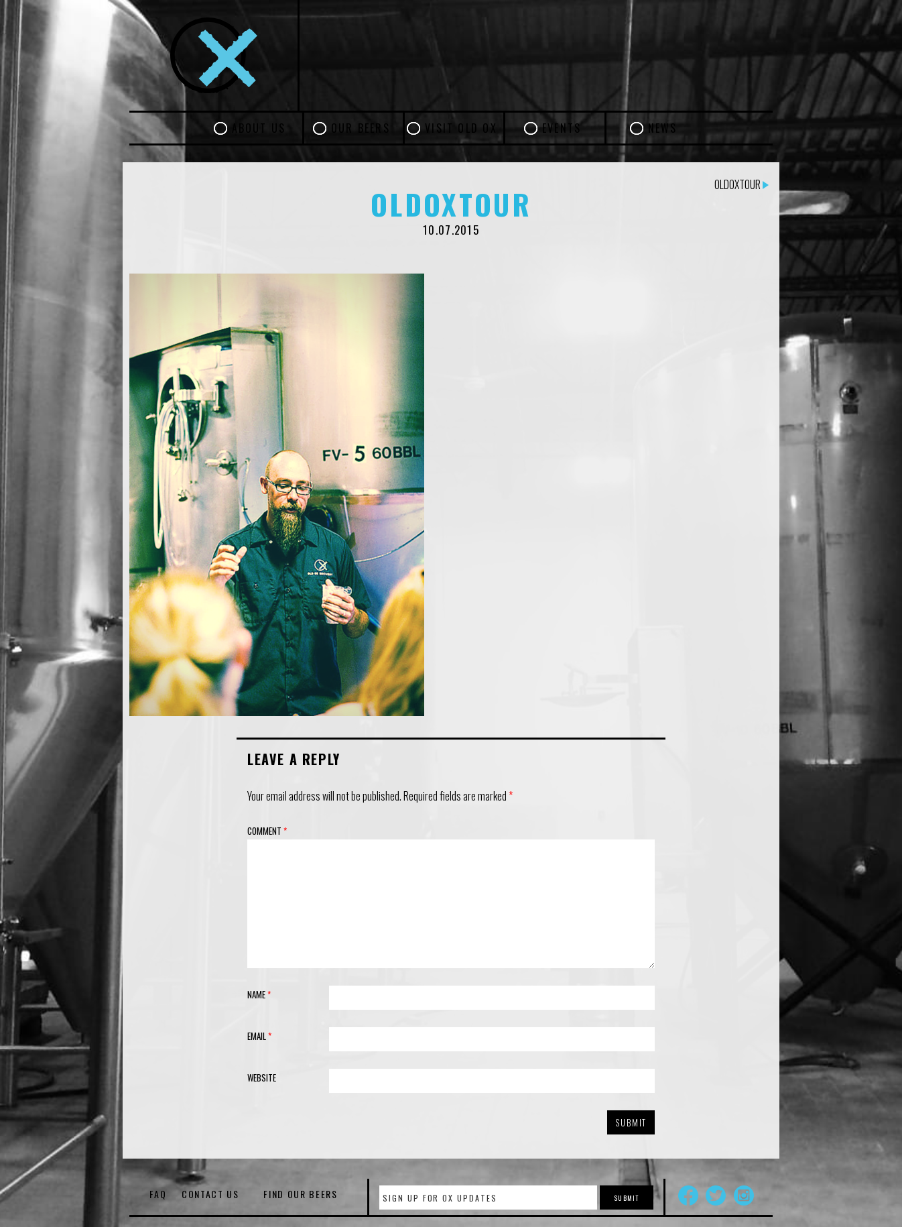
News (663, 128)
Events (561, 128)
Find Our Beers (300, 1194)
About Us (259, 128)
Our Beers (360, 128)
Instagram (744, 1195)
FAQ (157, 1194)
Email (259, 1036)
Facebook (688, 1195)
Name (259, 994)
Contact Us (210, 1194)
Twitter (716, 1195)
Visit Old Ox (461, 128)
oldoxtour (741, 184)
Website (261, 1077)
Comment (267, 830)
